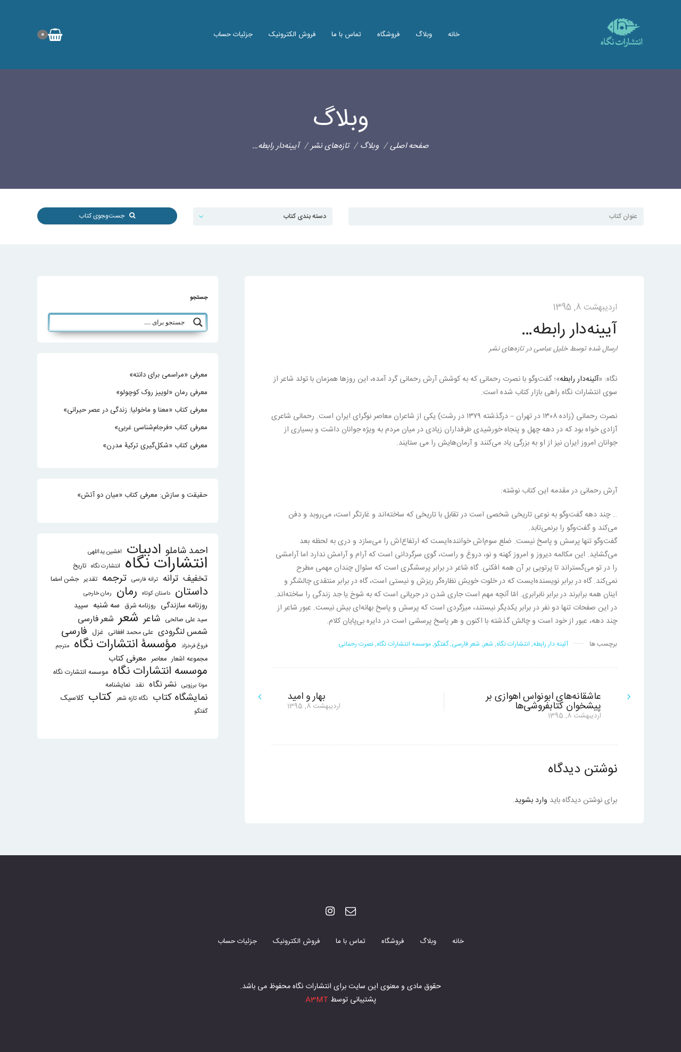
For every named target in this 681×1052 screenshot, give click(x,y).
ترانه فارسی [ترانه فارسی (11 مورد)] (144, 579)
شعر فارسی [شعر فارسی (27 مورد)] (96, 619)
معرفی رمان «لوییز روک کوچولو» (161, 392)
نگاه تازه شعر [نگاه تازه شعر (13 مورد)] (132, 699)
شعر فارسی (466, 644)
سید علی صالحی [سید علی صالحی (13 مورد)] (186, 620)
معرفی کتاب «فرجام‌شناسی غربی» (160, 427)
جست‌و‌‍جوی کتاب (107, 216)
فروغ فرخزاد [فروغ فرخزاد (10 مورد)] (194, 645)
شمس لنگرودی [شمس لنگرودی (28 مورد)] (182, 633)
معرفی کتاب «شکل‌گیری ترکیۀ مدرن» (155, 446)
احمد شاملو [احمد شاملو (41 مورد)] (186, 551)
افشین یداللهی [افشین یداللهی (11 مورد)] (105, 552)
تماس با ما (346, 34)
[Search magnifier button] (197, 322)
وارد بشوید (530, 800)
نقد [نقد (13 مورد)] (139, 685)
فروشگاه (388, 34)
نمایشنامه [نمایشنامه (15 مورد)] (117, 685)
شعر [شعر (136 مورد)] (128, 618)
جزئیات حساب (233, 34)
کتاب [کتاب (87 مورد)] (100, 697)
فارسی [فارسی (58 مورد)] (74, 632)
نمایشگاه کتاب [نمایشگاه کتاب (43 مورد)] (180, 698)
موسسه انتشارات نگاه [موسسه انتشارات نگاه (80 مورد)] (160, 671)
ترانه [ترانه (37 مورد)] (170, 579)
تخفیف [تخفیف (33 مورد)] (195, 579)
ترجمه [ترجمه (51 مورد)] (114, 578)
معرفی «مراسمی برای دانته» (168, 375)
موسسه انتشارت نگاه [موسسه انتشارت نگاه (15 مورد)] (80, 672)
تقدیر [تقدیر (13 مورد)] (90, 579)
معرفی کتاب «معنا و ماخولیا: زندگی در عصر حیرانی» (135, 410)
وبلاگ (424, 34)
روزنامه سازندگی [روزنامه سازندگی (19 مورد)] (184, 606)
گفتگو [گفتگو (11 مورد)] (200, 711)
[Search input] (120, 322)
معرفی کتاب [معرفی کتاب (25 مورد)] (127, 659)
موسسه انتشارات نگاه (404, 644)
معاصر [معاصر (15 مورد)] (159, 659)
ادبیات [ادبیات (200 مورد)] (144, 550)
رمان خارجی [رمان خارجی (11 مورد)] (98, 593)
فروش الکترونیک (292, 34)
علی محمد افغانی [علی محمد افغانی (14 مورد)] (130, 632)
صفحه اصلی (409, 146)
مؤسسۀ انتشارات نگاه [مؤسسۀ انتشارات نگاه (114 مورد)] (125, 645)
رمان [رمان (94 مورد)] (127, 592)
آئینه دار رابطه (550, 644)
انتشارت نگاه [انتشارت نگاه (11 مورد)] (105, 566)
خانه (454, 34)
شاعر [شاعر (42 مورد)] (151, 619)
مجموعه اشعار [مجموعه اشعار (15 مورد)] (189, 659)
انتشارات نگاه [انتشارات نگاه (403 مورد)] (166, 564)
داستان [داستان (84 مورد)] (191, 592)
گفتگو (441, 644)
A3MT (316, 999)
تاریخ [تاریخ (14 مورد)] (79, 566)
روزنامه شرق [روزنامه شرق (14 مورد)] (140, 606)
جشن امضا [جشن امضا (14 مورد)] (65, 579)
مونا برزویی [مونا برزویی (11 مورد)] (194, 685)
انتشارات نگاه (513, 644)
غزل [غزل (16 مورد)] (97, 632)
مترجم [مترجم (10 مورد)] (62, 645)
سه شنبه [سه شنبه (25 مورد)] (106, 605)
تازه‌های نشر (330, 146)
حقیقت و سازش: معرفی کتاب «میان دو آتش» (142, 495)
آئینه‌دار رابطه (579, 379)
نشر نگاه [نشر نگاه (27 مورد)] (163, 685)
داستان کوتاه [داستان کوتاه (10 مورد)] (156, 593)
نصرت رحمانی (355, 644)
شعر (488, 644)
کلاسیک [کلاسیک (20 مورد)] (72, 698)
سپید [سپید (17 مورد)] (81, 606)
